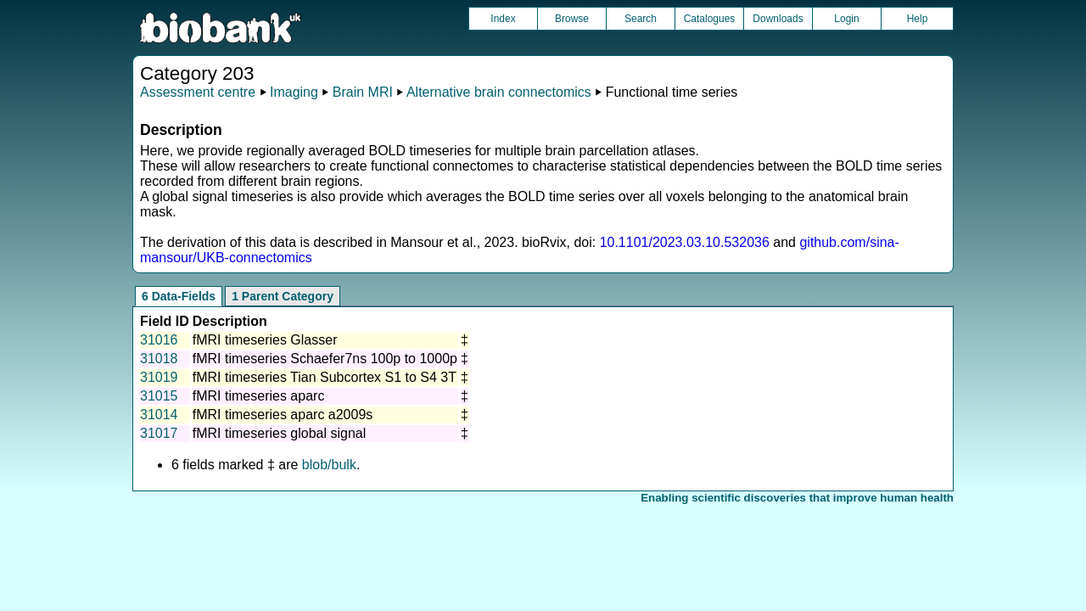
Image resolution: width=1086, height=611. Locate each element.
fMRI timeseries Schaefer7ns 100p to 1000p (325, 358)
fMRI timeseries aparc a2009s (283, 414)
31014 (159, 414)
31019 (159, 377)
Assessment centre (197, 92)
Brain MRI (363, 92)
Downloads (778, 19)
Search (640, 19)
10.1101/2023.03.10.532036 (685, 242)
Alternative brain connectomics (498, 92)
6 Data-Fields (179, 296)
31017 (159, 433)
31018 (159, 358)
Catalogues (710, 19)
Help (917, 19)
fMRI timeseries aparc (259, 396)
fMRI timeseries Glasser (265, 340)
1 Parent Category (282, 296)
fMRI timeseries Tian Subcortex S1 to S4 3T (324, 377)
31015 (159, 396)
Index (502, 19)
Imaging (294, 92)
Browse (572, 19)
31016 (159, 340)
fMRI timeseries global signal (280, 433)
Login (846, 19)
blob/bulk (329, 464)
